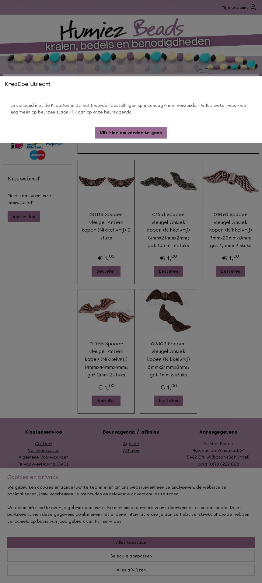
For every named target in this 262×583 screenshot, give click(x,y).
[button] (131, 132)
